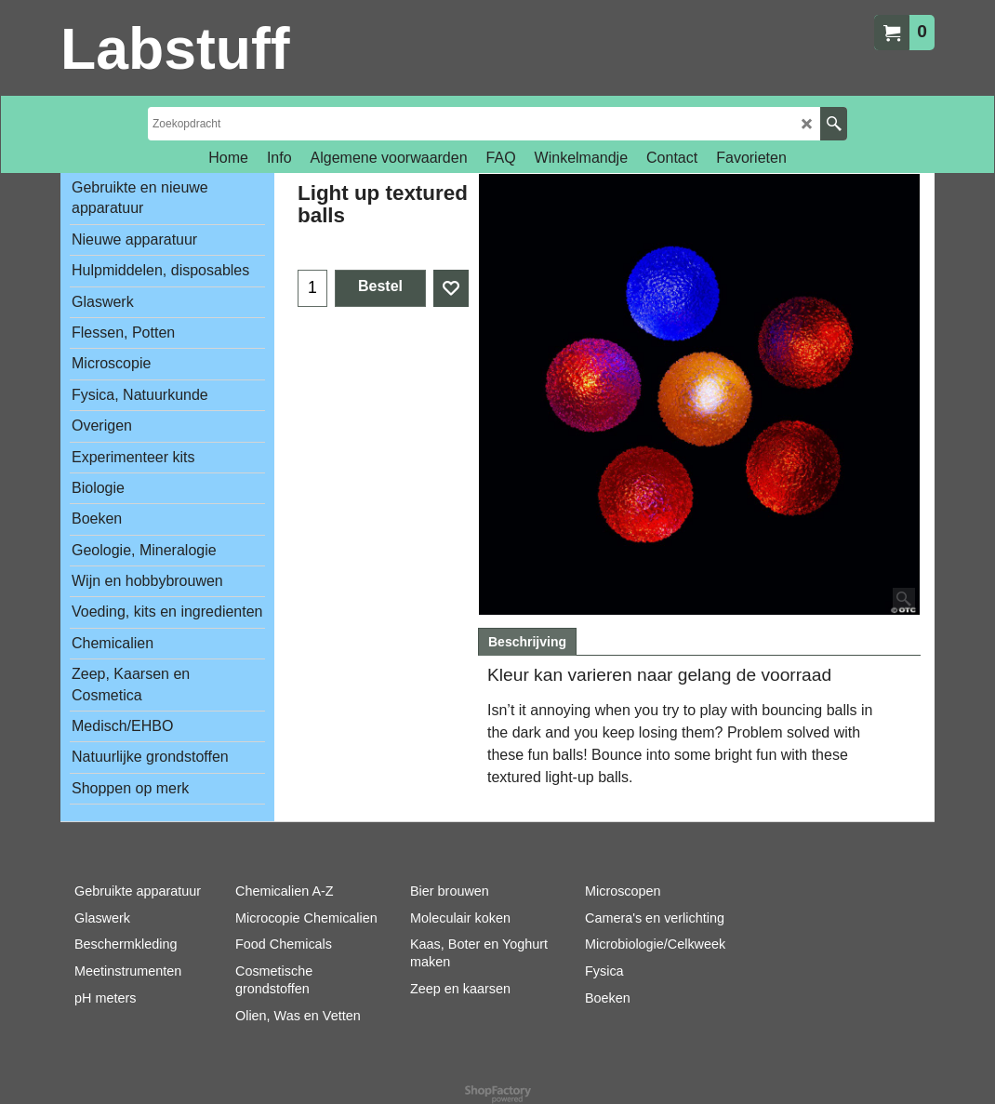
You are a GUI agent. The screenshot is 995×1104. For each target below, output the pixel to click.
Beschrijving (527, 641)
